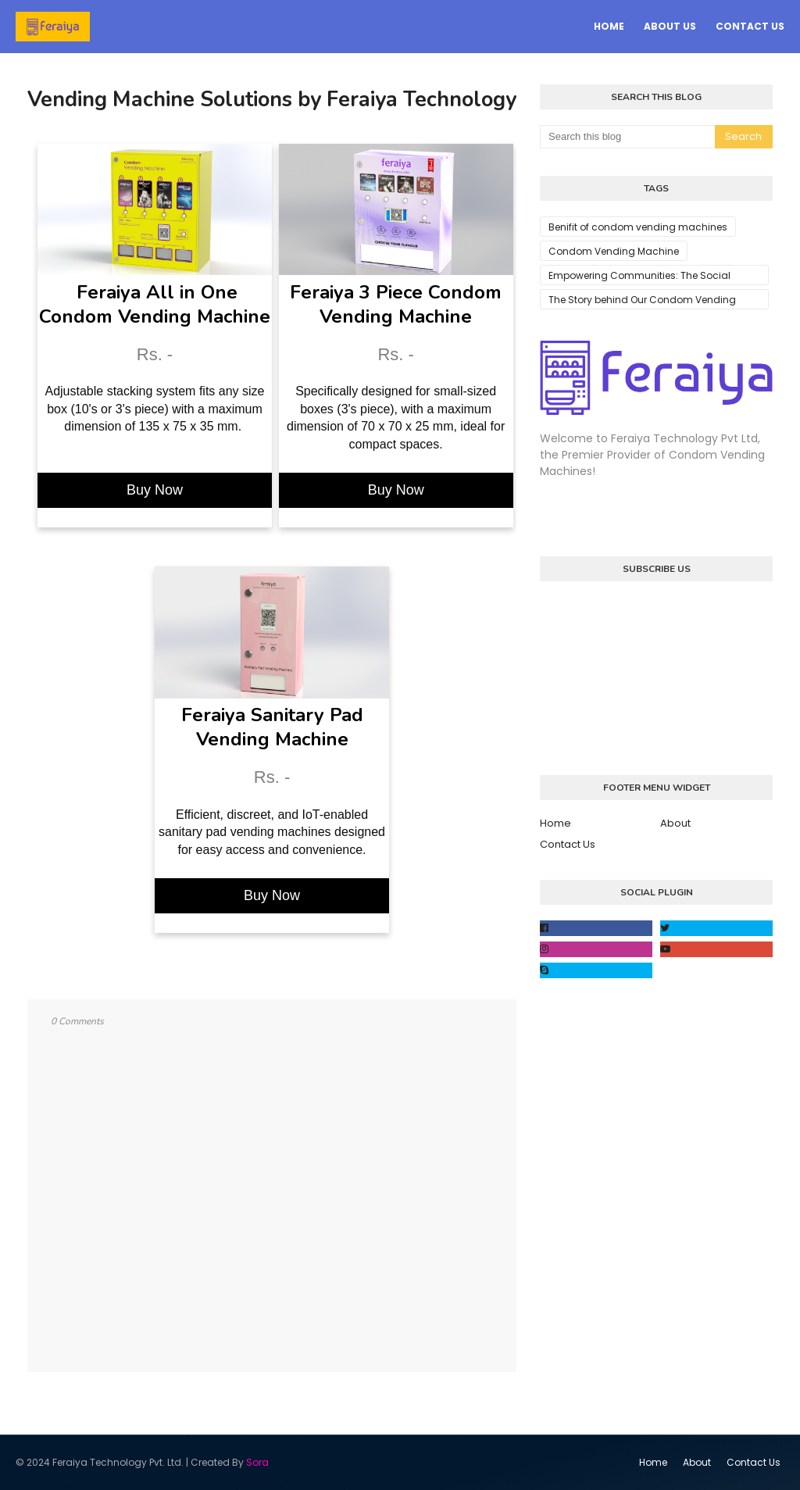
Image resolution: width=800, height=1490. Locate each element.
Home (555, 823)
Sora (257, 1462)
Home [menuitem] (609, 26)
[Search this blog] (627, 136)
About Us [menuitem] (670, 26)
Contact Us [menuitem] (750, 26)
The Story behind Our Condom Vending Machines (642, 301)
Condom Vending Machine (613, 251)
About (675, 823)
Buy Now (155, 490)
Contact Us (567, 844)
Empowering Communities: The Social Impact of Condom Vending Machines (641, 277)
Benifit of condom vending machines (637, 227)
